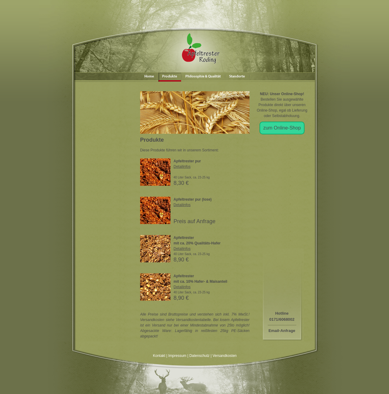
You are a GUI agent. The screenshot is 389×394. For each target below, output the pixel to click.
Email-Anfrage (281, 330)
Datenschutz (199, 356)
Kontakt (159, 356)
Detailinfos (182, 166)
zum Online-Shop (282, 127)
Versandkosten (224, 356)
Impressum (177, 356)
